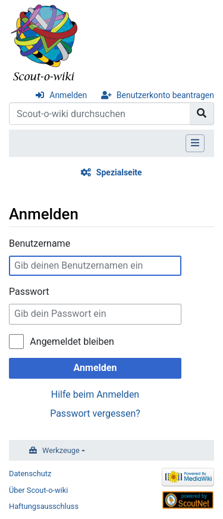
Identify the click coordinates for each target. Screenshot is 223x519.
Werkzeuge (61, 450)
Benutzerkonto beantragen (165, 95)
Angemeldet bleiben (72, 341)
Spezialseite (119, 172)
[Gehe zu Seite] (202, 113)
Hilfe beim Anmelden (95, 394)
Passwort (29, 291)
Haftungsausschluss (43, 506)
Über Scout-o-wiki (38, 490)
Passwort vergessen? (95, 413)
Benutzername (39, 243)
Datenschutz (30, 473)
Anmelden (68, 95)
